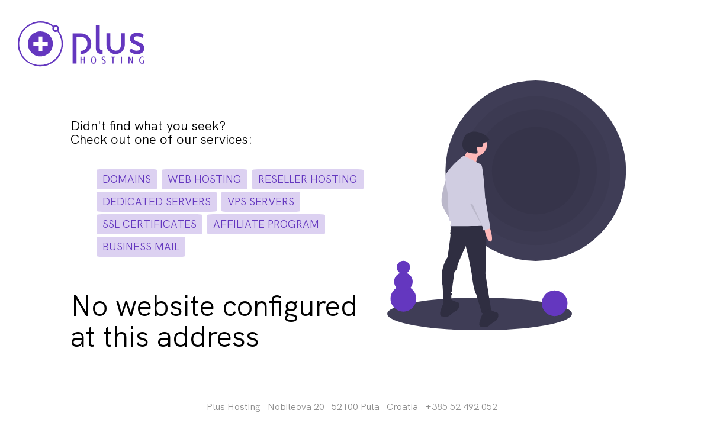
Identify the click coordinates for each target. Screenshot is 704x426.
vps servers (260, 201)
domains (126, 179)
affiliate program (266, 224)
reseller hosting (308, 179)
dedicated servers (156, 201)
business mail (140, 246)
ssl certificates (149, 224)
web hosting (205, 179)
